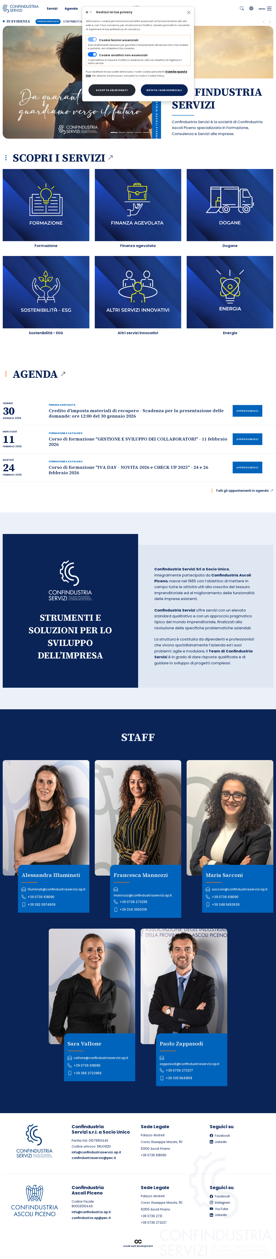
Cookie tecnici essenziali (118, 40)
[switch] (92, 54)
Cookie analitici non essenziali (123, 55)
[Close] (188, 12)
